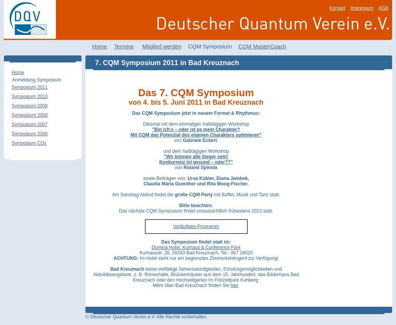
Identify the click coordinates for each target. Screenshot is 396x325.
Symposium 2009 (30, 106)
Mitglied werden (162, 46)
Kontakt (338, 8)
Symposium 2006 (30, 134)
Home (99, 46)
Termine (124, 46)
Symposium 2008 (30, 115)
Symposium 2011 (30, 87)
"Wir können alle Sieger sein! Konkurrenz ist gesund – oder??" (196, 159)
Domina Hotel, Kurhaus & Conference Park (196, 247)
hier (234, 285)
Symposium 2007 (30, 124)
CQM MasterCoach (262, 46)
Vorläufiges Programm (196, 226)
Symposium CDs (29, 143)
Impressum (362, 8)
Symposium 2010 (30, 96)
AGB (383, 8)
